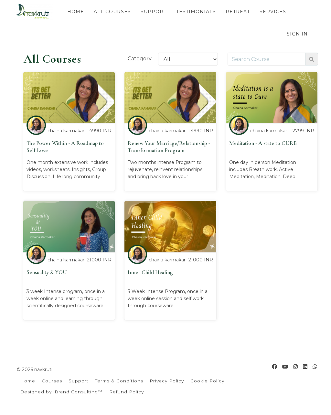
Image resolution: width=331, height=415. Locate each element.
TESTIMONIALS (196, 12)
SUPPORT (153, 12)
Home (27, 380)
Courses (52, 380)
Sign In (297, 34)
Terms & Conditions (119, 380)
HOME (75, 12)
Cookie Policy (207, 380)
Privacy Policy (167, 380)
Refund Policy (126, 391)
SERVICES (272, 12)
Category (140, 59)
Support (79, 380)
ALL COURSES (112, 12)
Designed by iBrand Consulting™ (61, 391)
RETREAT (237, 12)
